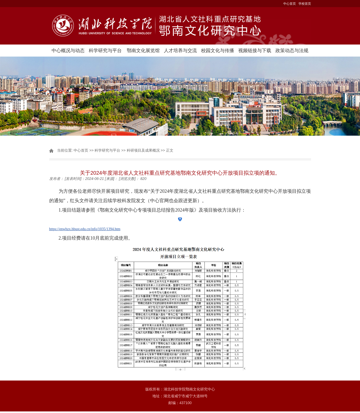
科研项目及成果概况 (143, 150)
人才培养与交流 (180, 50)
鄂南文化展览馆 (143, 50)
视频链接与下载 (254, 50)
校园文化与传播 (217, 50)
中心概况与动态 (68, 50)
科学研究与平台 (105, 50)
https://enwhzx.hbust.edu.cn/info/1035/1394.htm (84, 229)
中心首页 (289, 3)
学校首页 (304, 3)
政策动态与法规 (291, 50)
